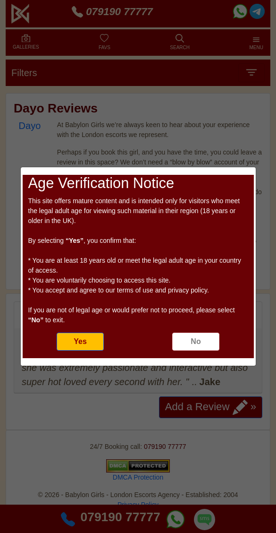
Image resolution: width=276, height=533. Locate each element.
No (196, 341)
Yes (80, 341)
